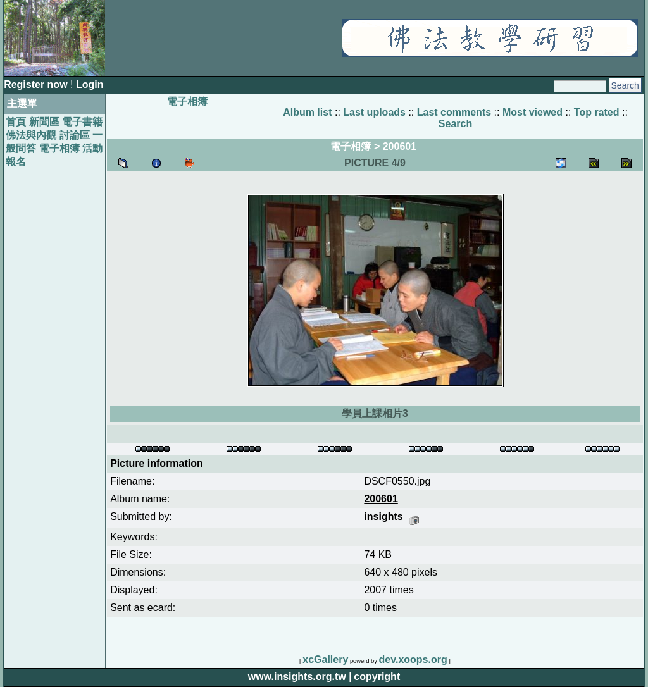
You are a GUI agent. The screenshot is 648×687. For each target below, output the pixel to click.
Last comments (454, 112)
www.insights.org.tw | (300, 676)
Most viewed (532, 112)
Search (455, 123)
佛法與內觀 (31, 135)
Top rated (597, 112)
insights (383, 516)
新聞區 (44, 121)
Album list (307, 112)
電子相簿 (59, 148)
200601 (399, 146)
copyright (377, 676)
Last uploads (374, 112)
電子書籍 (82, 121)
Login (90, 84)
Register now (37, 84)
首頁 (16, 121)
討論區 (74, 135)
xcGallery (325, 659)
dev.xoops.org (413, 659)
